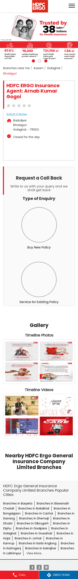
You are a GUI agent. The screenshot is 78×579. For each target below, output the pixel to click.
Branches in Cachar (39, 513)
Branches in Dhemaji (34, 518)
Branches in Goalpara (31, 528)
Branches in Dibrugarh (33, 523)
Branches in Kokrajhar (40, 548)
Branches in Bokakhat (33, 508)
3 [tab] (45, 60)
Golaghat (53, 68)
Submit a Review (16, 114)
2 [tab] (39, 60)
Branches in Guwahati (36, 533)
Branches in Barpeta (17, 503)
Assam (38, 68)
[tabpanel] (39, 37)
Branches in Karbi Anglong (37, 543)
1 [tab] (33, 60)
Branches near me (16, 68)
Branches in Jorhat (28, 538)
